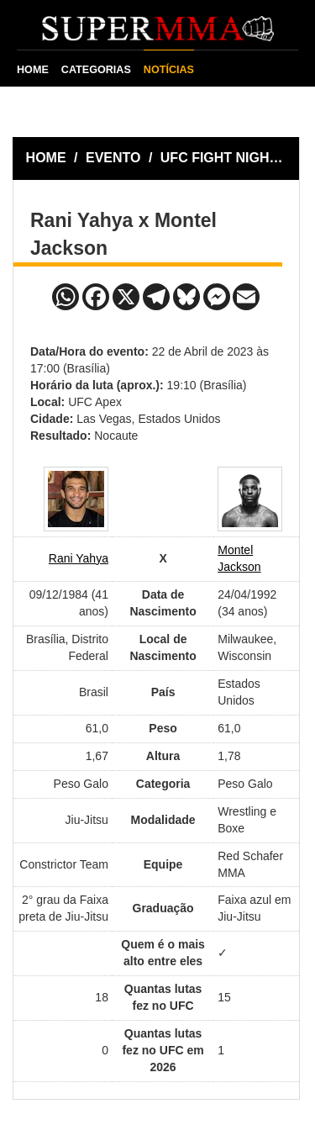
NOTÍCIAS (169, 70)
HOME (33, 70)
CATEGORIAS (96, 70)
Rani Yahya (78, 558)
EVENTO (113, 158)
